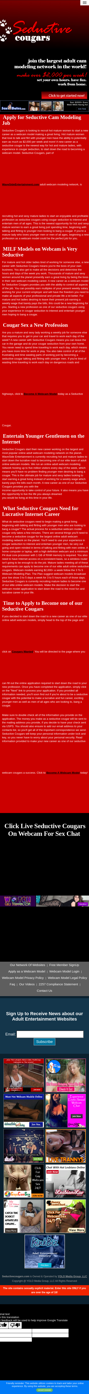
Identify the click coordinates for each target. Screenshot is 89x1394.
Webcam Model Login (64, 971)
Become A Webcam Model (40, 393)
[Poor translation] (15, 1325)
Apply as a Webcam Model (26, 971)
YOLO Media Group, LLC (72, 1276)
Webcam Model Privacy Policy (23, 978)
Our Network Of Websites (27, 965)
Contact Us (44, 991)
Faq (12, 984)
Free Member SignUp (64, 965)
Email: (10, 1034)
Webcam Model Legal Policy (67, 978)
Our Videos (27, 984)
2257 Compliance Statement (58, 984)
